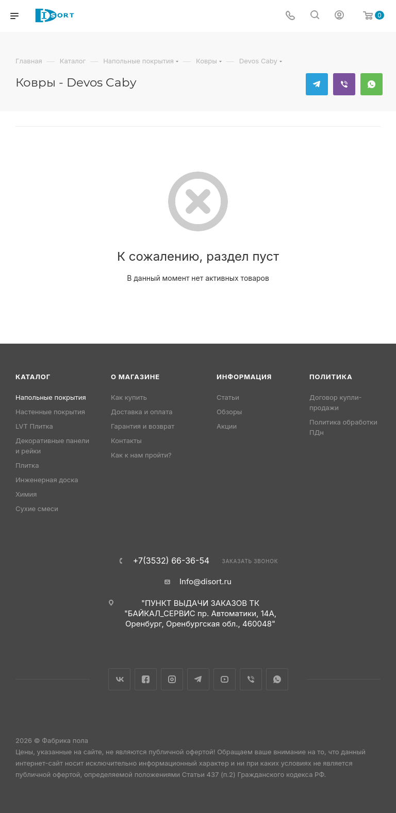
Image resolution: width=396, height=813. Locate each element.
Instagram (172, 679)
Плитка (27, 465)
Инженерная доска (46, 480)
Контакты (126, 440)
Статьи (228, 397)
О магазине (135, 376)
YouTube (224, 679)
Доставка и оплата (142, 412)
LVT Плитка (34, 426)
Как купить (129, 397)
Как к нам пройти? (141, 455)
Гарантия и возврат (142, 426)
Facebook (146, 679)
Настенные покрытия (50, 412)
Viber (344, 84)
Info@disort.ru (205, 581)
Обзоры (229, 412)
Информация (244, 376)
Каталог (33, 376)
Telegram (317, 84)
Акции (227, 426)
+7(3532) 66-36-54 (171, 560)
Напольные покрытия (50, 397)
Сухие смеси (36, 508)
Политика (330, 376)
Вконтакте (119, 679)
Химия (26, 494)
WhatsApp (371, 84)
